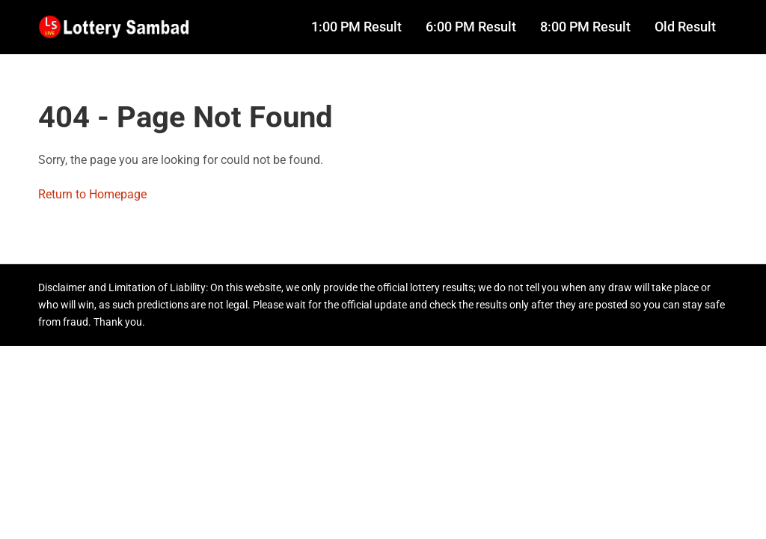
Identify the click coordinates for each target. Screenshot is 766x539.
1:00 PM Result (356, 26)
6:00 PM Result (471, 26)
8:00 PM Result (585, 26)
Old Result (685, 26)
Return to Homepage (92, 194)
